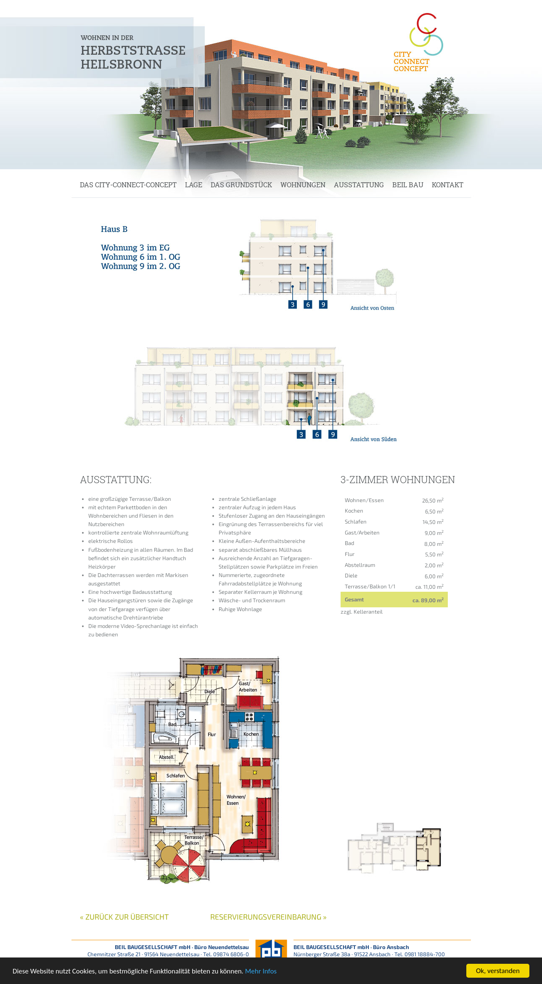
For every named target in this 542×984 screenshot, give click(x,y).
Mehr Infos (261, 971)
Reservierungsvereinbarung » (268, 916)
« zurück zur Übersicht (124, 916)
